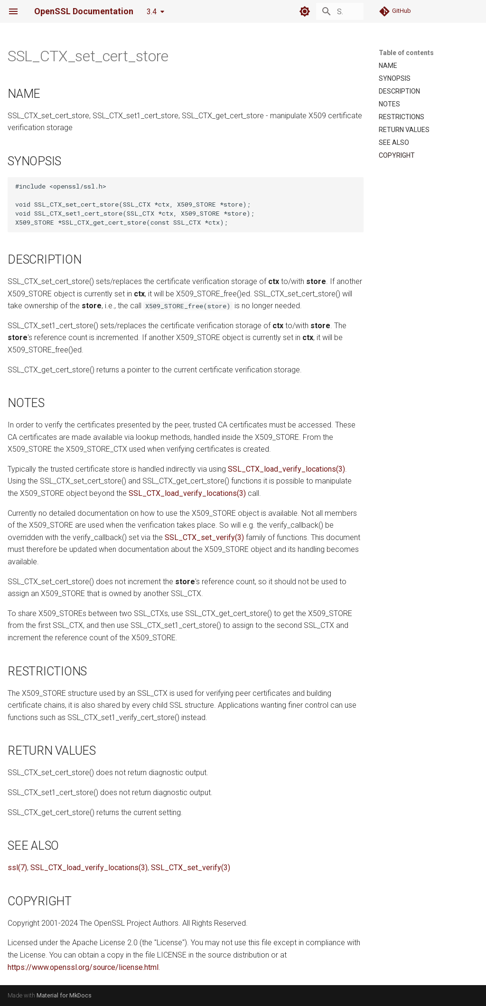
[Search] (308, 11)
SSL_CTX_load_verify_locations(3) (286, 469)
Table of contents (406, 53)
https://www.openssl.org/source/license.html (83, 967)
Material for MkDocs (64, 995)
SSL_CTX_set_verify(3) (204, 537)
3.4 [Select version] (152, 11)
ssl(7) (17, 867)
